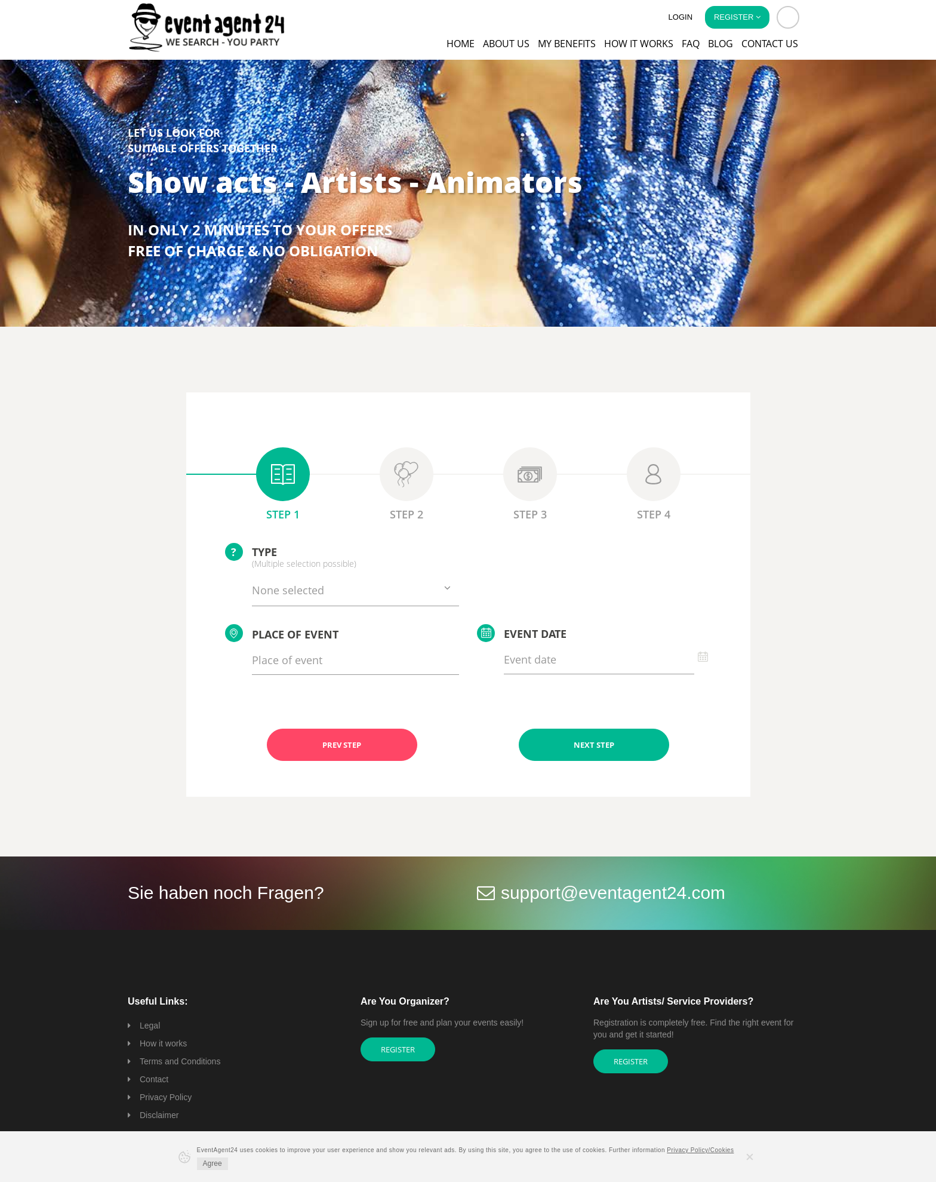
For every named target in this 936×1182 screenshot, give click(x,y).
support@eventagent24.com (613, 892)
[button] (788, 17)
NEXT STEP (594, 744)
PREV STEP (341, 744)
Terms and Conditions (180, 1061)
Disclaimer (159, 1115)
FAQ (691, 43)
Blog (720, 43)
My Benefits (567, 43)
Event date (521, 633)
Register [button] (737, 17)
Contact (154, 1079)
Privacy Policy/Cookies (700, 1150)
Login (680, 17)
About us (506, 43)
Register (398, 1049)
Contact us (769, 43)
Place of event (281, 633)
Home (461, 43)
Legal (150, 1025)
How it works (638, 43)
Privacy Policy (166, 1097)
